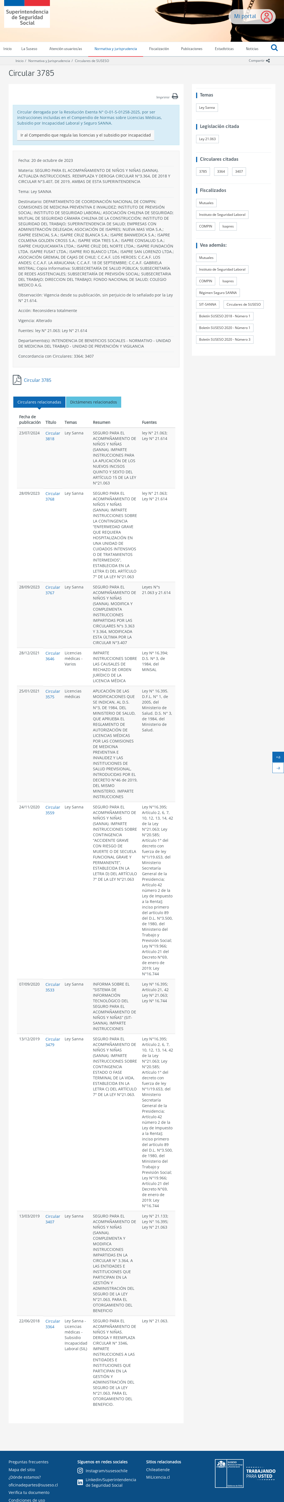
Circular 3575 (52, 694)
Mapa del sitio (22, 1469)
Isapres (228, 226)
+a (280, 758)
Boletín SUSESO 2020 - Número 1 (224, 327)
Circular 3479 (52, 1041)
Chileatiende (158, 1469)
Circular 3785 (37, 380)
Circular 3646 (52, 655)
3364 (221, 171)
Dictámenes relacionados (93, 402)
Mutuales (206, 203)
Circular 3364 (52, 1323)
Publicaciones (191, 49)
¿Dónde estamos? (25, 1477)
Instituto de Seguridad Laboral (222, 214)
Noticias (252, 49)
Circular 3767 (52, 590)
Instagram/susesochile (102, 1471)
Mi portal (245, 16)
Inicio (20, 60)
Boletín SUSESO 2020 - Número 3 (224, 339)
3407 (239, 171)
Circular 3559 (52, 810)
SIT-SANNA (207, 304)
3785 (203, 171)
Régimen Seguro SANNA (218, 292)
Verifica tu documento (29, 1492)
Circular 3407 (52, 1219)
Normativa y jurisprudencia (116, 49)
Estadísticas (224, 49)
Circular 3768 (52, 496)
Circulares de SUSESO (92, 60)
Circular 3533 (52, 987)
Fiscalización (159, 49)
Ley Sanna (207, 107)
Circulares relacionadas (39, 402)
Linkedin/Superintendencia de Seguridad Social (106, 1482)
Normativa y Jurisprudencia (49, 60)
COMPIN (205, 226)
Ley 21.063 (207, 139)
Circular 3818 (52, 435)
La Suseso (29, 49)
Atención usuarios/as (65, 49)
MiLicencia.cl (158, 1477)
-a (280, 769)
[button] (274, 49)
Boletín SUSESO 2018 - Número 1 (224, 316)
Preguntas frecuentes (29, 1461)
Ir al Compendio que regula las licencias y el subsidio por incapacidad (86, 135)
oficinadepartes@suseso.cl (33, 1485)
